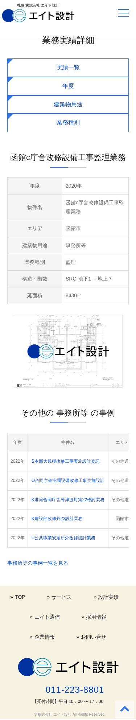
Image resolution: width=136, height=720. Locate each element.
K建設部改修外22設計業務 (57, 518)
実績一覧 (68, 67)
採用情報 (96, 617)
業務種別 (68, 122)
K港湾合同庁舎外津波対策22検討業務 (68, 499)
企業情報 (44, 637)
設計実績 (108, 597)
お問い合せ (93, 637)
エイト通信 (47, 617)
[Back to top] (124, 709)
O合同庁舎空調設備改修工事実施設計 (68, 480)
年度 (68, 86)
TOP (20, 597)
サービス (61, 597)
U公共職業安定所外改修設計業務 (64, 537)
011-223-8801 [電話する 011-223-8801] (75, 690)
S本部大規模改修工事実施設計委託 (66, 461)
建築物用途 (68, 104)
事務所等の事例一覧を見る (37, 563)
